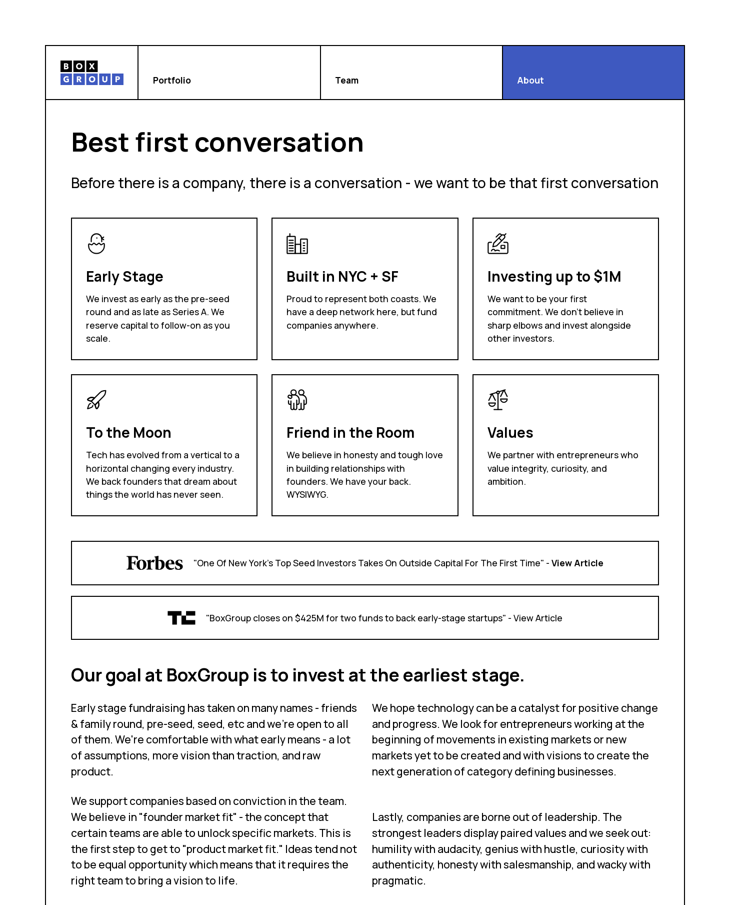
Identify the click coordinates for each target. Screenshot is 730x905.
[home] (92, 72)
